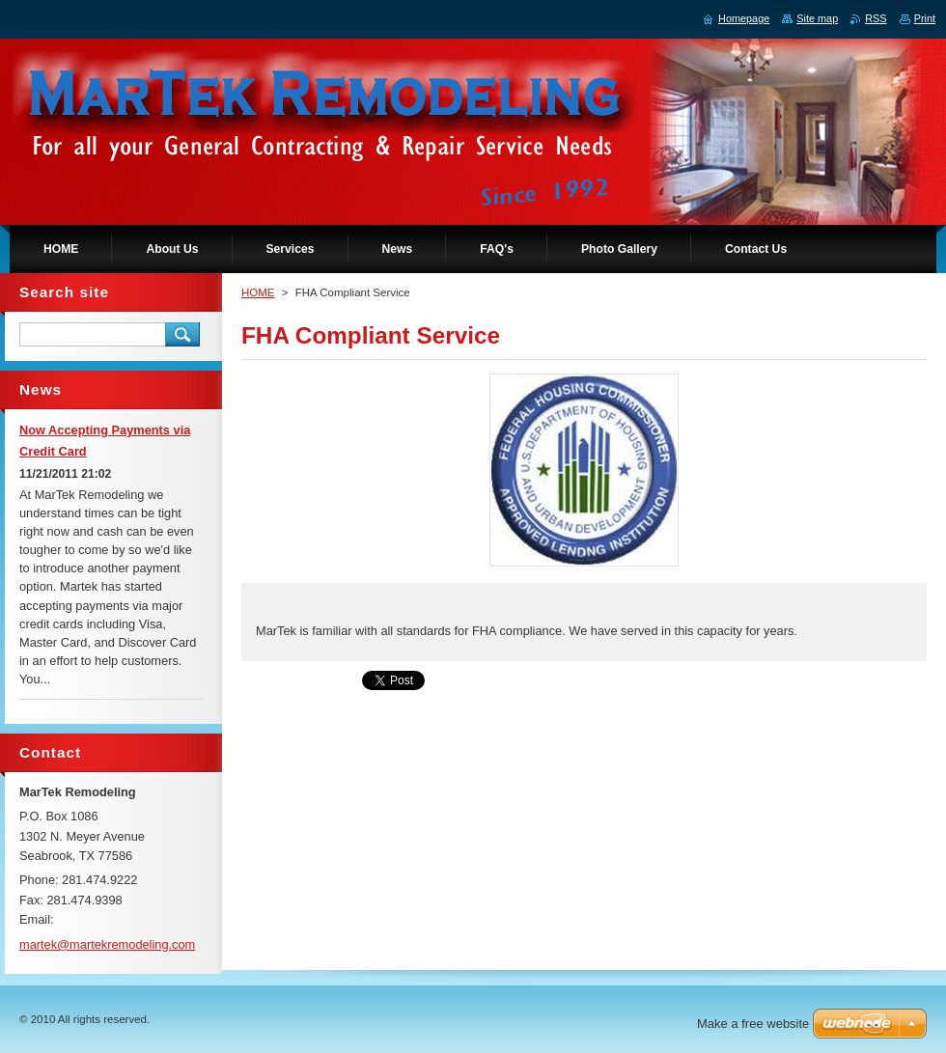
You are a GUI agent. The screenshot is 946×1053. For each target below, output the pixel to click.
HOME (258, 292)
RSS (875, 18)
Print (924, 18)
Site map (817, 18)
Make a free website (753, 1023)
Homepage (743, 18)
